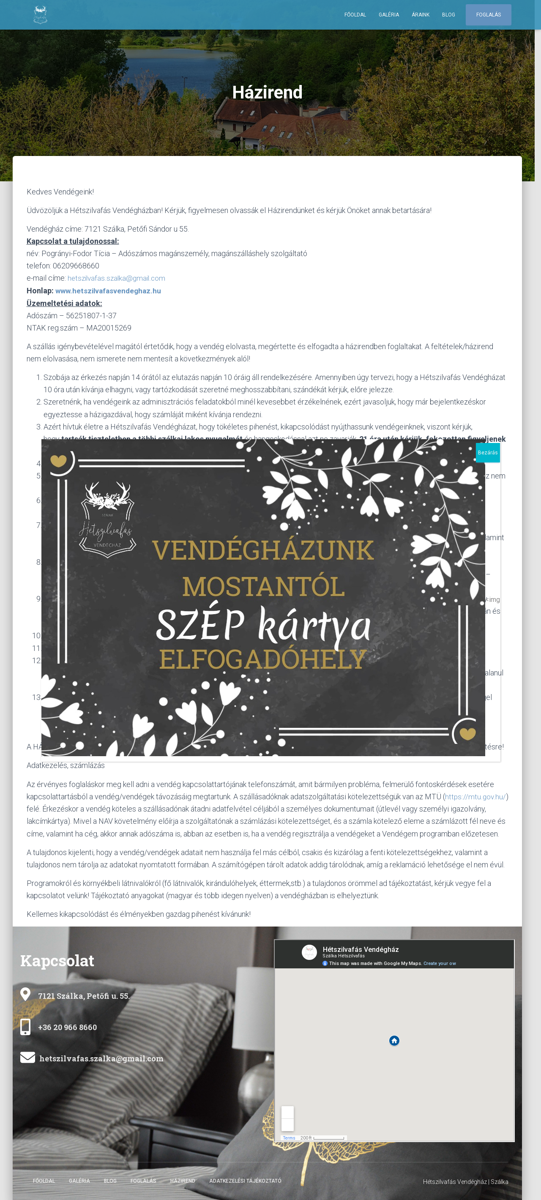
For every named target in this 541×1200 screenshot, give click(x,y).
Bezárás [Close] (488, 453)
